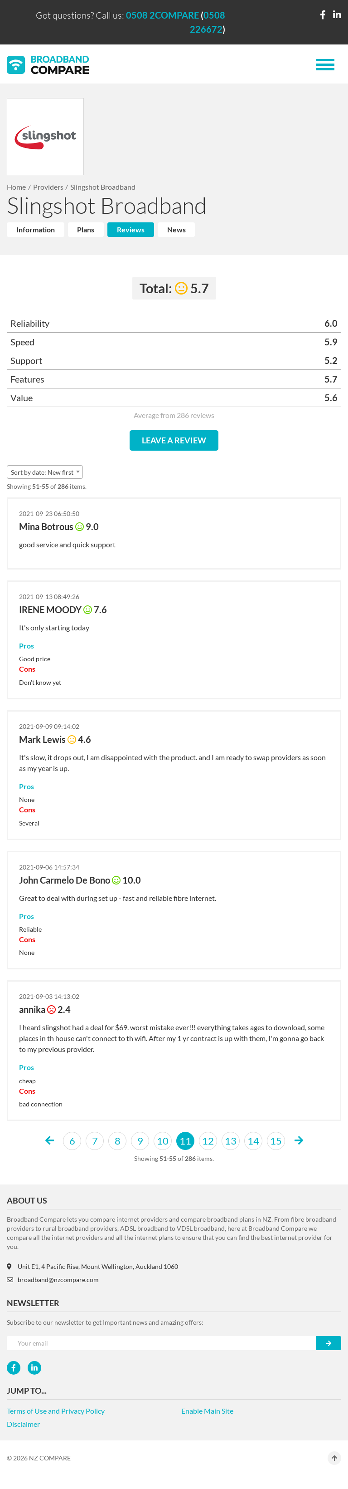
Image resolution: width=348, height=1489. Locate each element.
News (176, 229)
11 (185, 1141)
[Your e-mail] (161, 1343)
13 (231, 1141)
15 (276, 1141)
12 (208, 1141)
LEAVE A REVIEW (174, 440)
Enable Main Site (207, 1410)
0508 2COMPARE (162, 15)
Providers (48, 186)
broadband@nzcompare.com (53, 1279)
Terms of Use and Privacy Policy (56, 1410)
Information (35, 229)
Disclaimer (23, 1424)
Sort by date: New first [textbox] (42, 472)
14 (253, 1141)
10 (163, 1141)
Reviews (131, 229)
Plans (85, 229)
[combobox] (45, 472)
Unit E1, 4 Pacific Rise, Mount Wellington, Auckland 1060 (92, 1266)
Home (16, 186)
